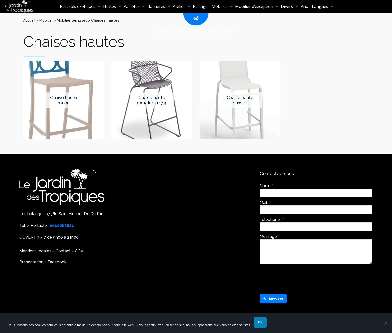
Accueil (29, 20)
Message (270, 237)
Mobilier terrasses (72, 20)
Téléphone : (272, 220)
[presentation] (298, 278)
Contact (63, 251)
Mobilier (46, 20)
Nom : (266, 186)
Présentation (32, 262)
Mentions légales (36, 251)
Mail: (265, 203)
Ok (260, 322)
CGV (79, 251)
